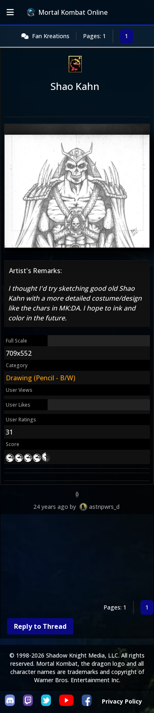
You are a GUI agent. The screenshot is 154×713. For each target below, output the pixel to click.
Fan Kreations (50, 36)
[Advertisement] (77, 558)
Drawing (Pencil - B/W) (40, 377)
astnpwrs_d (104, 507)
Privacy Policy (122, 701)
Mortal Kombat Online (67, 12)
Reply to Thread (40, 626)
